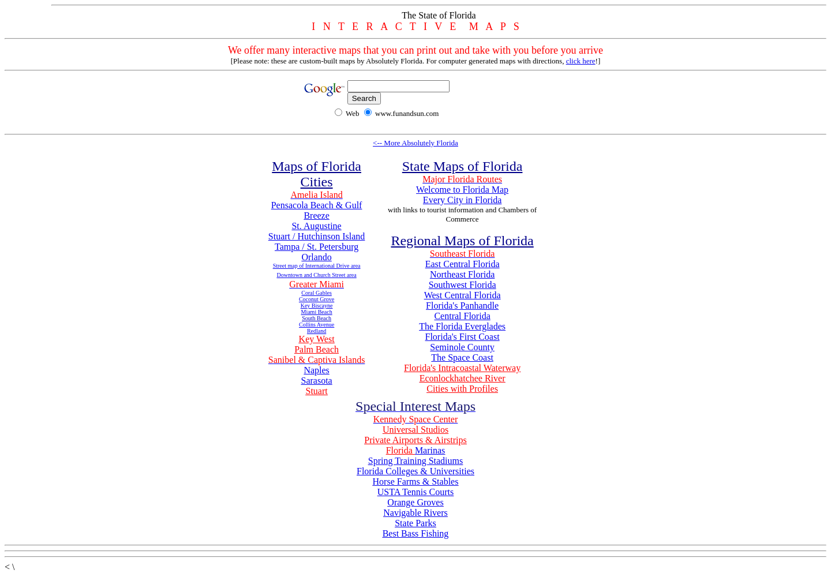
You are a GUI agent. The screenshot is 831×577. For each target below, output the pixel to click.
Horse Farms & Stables (416, 481)
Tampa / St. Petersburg (316, 247)
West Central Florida (462, 295)
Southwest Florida (462, 285)
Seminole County (462, 347)
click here (581, 61)
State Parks (415, 523)
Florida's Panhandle (462, 305)
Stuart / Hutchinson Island (316, 236)
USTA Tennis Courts (415, 492)
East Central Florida (462, 264)
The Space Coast (462, 357)
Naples (316, 370)
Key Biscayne (317, 305)
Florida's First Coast (462, 337)
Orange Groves (415, 502)
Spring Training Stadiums (415, 461)
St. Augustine (316, 226)
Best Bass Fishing (416, 533)
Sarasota (316, 380)
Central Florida (462, 316)
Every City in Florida (462, 200)
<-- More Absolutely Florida (415, 142)
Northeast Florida (462, 274)
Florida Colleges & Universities (415, 471)
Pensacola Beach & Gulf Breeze (316, 210)
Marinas (430, 450)
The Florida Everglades (462, 326)
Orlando (316, 257)
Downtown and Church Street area (316, 275)
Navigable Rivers (415, 513)
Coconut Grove (316, 299)
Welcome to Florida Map (462, 189)
